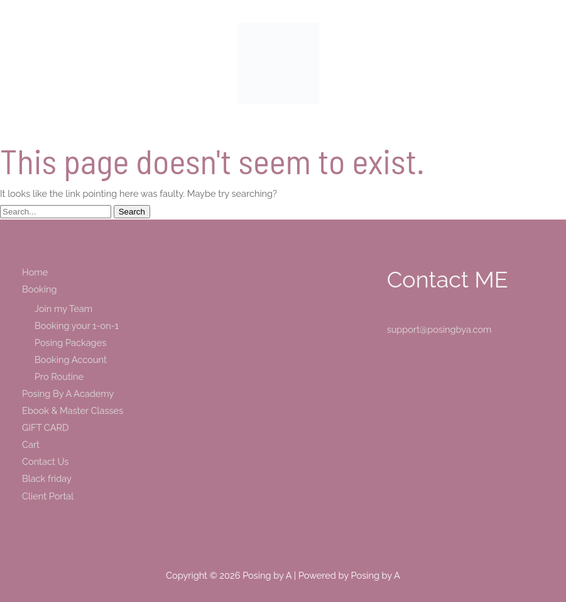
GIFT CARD (45, 427)
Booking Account (71, 359)
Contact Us (45, 461)
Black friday (47, 478)
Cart (31, 444)
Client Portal (47, 496)
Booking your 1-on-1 (77, 325)
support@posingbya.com (439, 329)
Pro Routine (59, 376)
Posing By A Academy (68, 393)
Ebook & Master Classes (72, 410)
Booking (39, 289)
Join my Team (63, 308)
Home (35, 272)
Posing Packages (70, 342)
